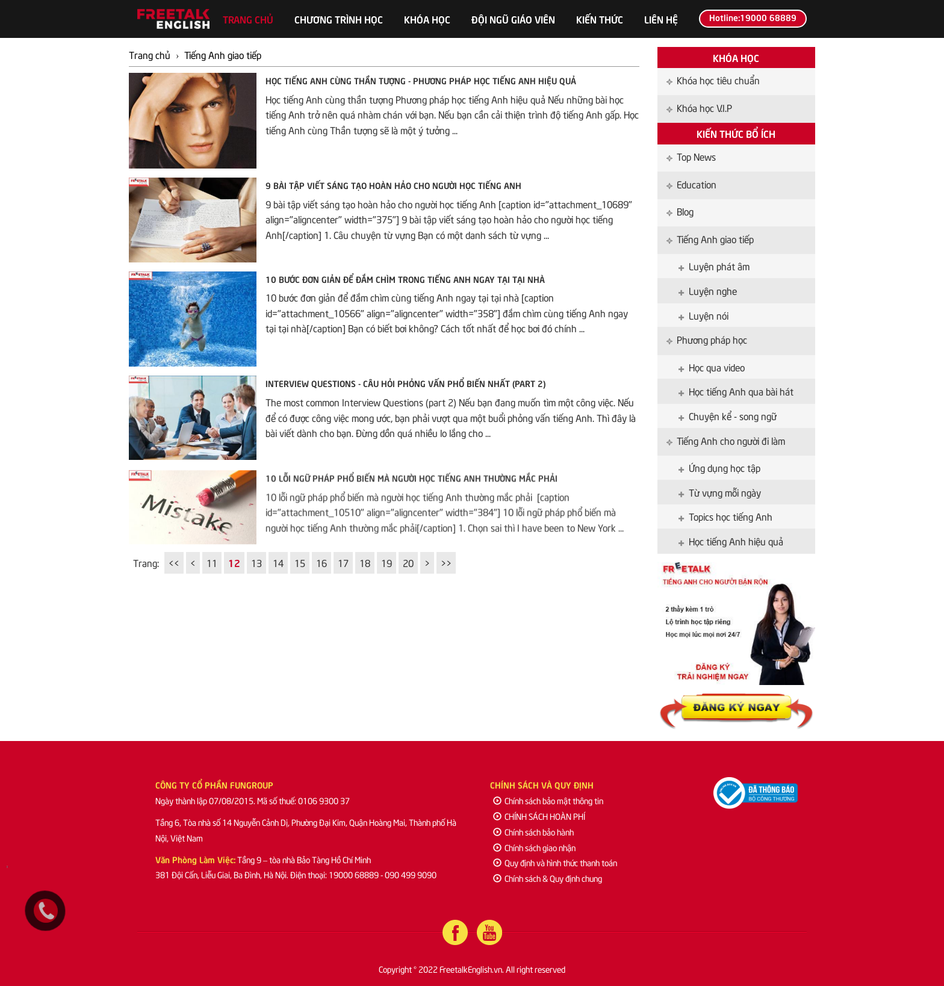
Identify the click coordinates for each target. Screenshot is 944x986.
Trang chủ (248, 18)
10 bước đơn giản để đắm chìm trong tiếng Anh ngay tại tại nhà (405, 279)
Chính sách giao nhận (534, 847)
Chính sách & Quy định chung (547, 878)
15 (299, 562)
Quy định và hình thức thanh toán (555, 862)
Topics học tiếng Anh (725, 515)
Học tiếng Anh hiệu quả (730, 540)
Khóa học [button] (427, 18)
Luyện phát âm (714, 265)
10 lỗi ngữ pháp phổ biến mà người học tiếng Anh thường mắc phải (411, 486)
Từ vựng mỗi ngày (719, 491)
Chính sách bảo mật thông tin (548, 800)
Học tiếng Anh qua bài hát (735, 390)
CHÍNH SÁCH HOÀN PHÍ (539, 816)
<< (174, 562)
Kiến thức (599, 18)
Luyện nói (703, 314)
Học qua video (711, 366)
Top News (691, 156)
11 (211, 562)
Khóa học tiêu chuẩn (713, 79)
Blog (680, 210)
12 (234, 562)
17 (343, 562)
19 (386, 562)
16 (321, 562)
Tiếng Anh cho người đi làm (725, 440)
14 (278, 562)
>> (446, 562)
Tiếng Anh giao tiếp (710, 238)
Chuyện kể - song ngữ (727, 415)
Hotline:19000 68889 (752, 17)
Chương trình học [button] (338, 18)
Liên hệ (661, 18)
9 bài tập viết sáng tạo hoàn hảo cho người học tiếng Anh (393, 185)
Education (691, 183)
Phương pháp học (706, 339)
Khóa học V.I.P (699, 107)
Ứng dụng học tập (719, 467)
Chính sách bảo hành (533, 831)
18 (364, 562)
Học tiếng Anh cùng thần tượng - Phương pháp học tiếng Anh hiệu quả (421, 80)
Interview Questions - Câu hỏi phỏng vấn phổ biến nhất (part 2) (405, 383)
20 (408, 562)
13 (256, 562)
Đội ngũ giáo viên (513, 18)
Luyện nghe (707, 290)
